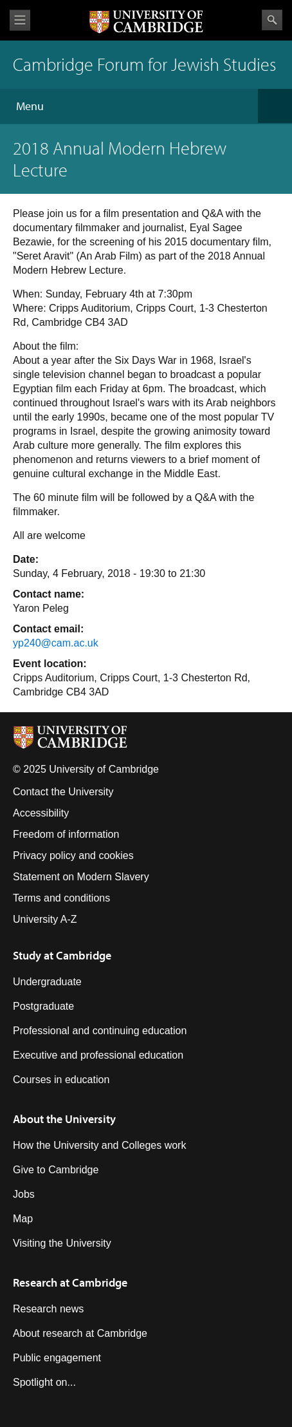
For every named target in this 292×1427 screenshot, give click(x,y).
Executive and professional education (98, 1055)
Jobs (24, 1194)
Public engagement (57, 1357)
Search (272, 20)
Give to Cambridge (55, 1169)
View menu (20, 20)
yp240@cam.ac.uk (55, 643)
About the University (64, 1118)
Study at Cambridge (62, 955)
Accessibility (41, 813)
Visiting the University (62, 1243)
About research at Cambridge (80, 1333)
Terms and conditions (61, 898)
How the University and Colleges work (99, 1145)
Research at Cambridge (70, 1282)
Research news (48, 1308)
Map (23, 1218)
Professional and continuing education (100, 1030)
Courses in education (61, 1079)
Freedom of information (66, 834)
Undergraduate (47, 981)
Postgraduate (43, 1006)
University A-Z (45, 919)
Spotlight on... (44, 1382)
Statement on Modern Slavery (81, 876)
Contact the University (63, 791)
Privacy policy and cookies (73, 855)
